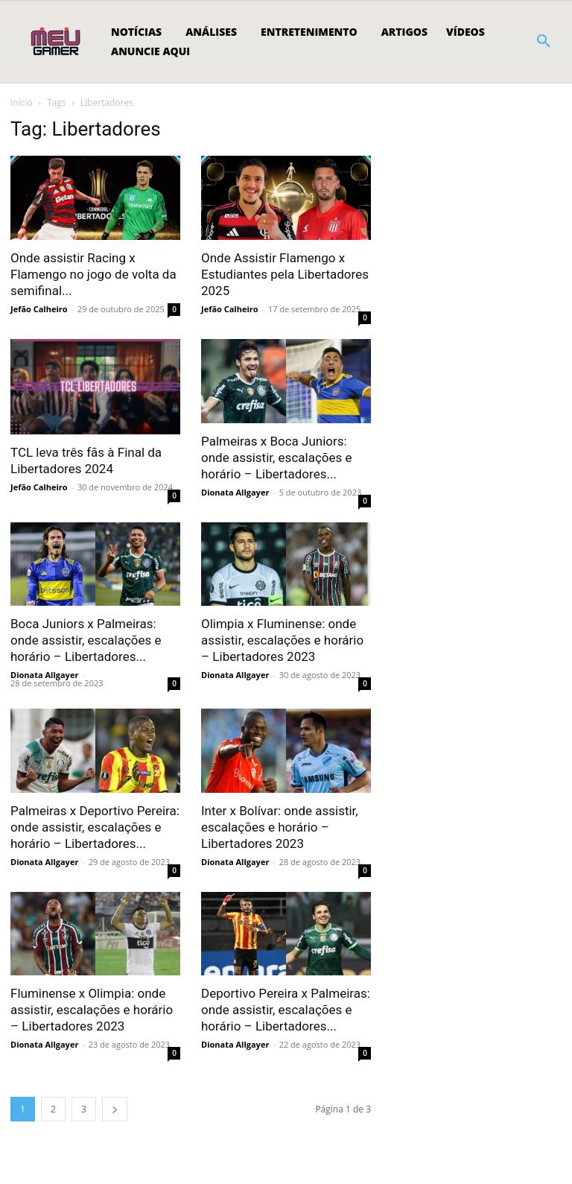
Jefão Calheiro (39, 308)
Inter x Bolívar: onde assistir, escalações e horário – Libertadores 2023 (279, 827)
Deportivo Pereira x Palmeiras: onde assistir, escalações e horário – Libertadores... (285, 1009)
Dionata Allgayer (235, 492)
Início (21, 102)
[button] (544, 42)
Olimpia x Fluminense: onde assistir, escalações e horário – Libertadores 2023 (282, 640)
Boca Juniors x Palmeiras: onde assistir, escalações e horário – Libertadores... (86, 640)
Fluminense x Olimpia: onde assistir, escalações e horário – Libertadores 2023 (91, 1009)
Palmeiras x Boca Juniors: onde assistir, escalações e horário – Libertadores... (276, 457)
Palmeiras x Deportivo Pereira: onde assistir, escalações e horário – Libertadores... (94, 827)
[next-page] (114, 1109)
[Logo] (57, 42)
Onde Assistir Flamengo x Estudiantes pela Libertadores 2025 (285, 274)
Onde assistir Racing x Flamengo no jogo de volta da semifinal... (93, 274)
